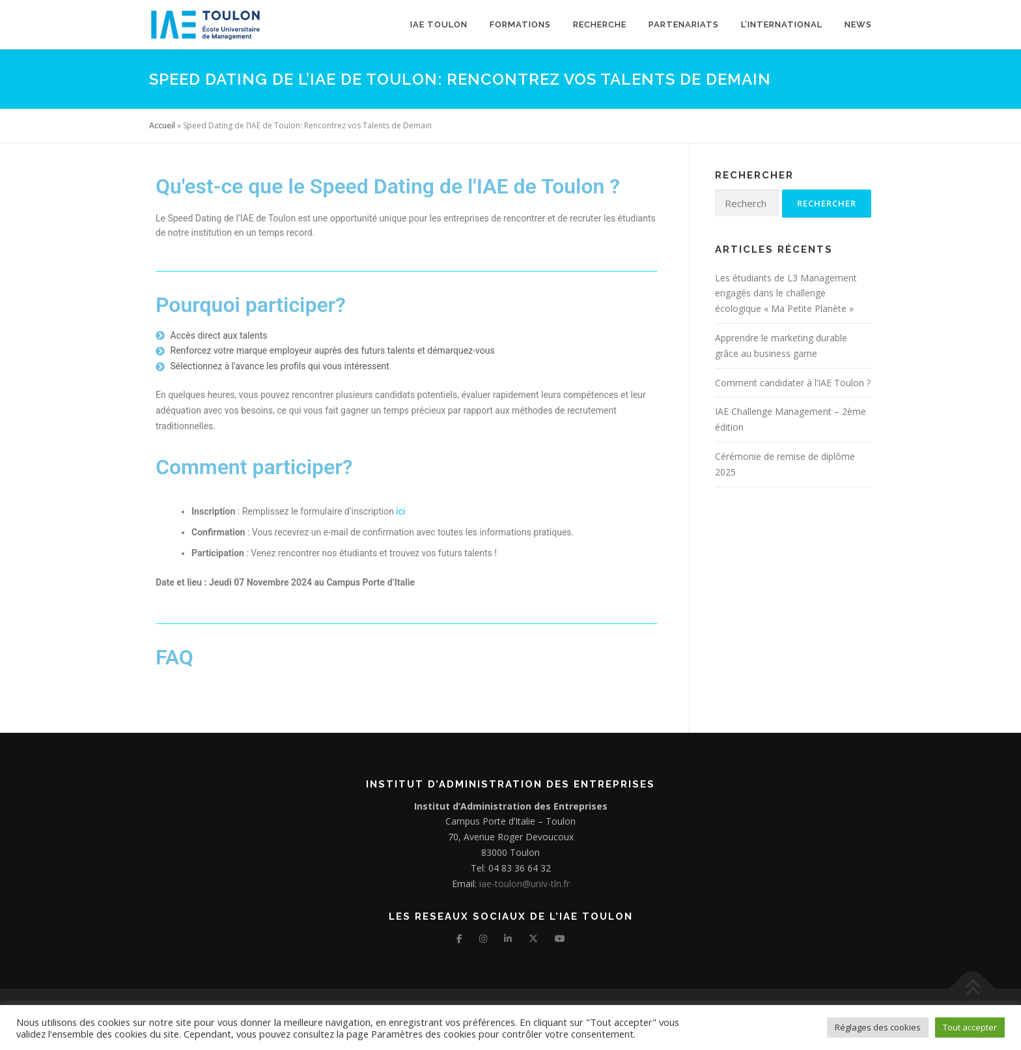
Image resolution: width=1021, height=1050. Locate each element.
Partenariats (684, 24)
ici (400, 511)
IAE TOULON (439, 24)
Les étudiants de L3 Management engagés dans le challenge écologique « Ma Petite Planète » (786, 293)
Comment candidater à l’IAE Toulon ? (793, 382)
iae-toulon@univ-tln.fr (523, 883)
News (858, 24)
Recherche (599, 24)
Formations (520, 24)
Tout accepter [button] (970, 1027)
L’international (781, 24)
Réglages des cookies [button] (878, 1027)
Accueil (162, 125)
